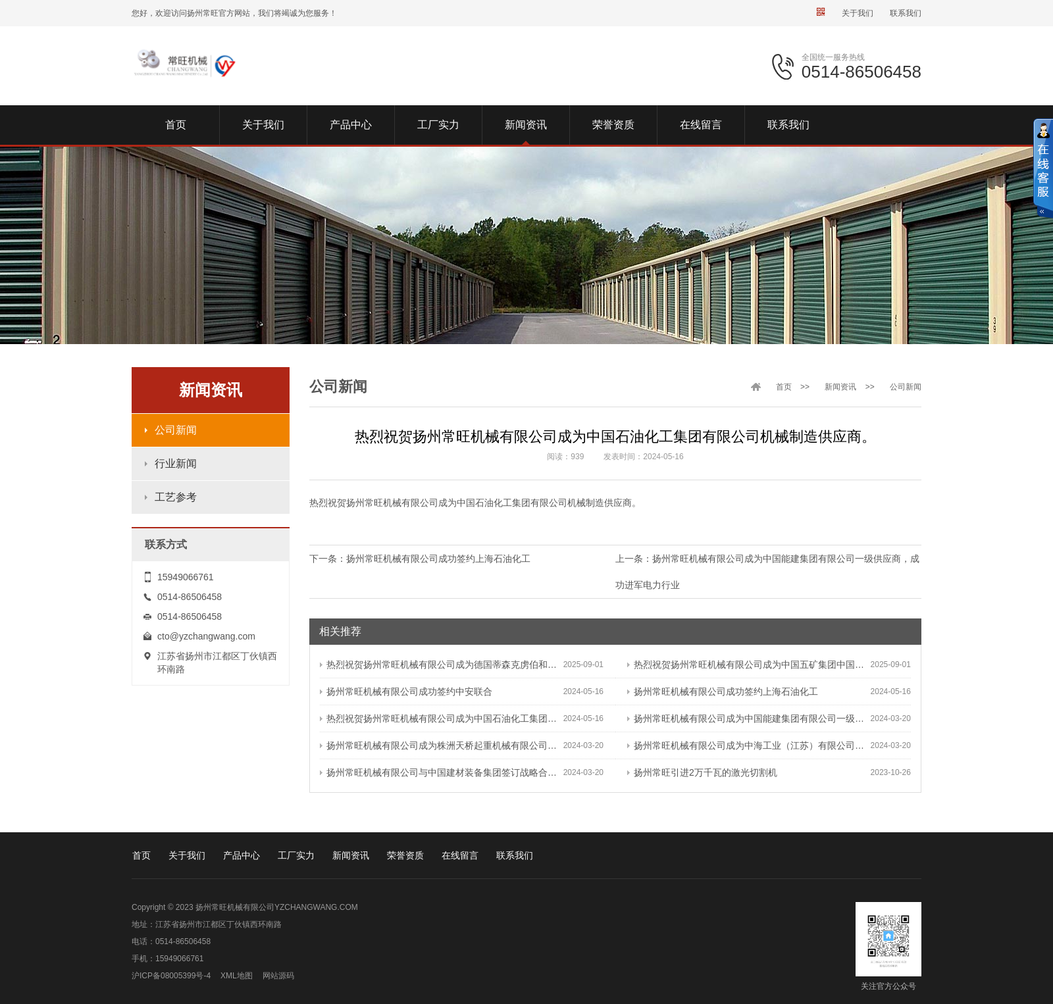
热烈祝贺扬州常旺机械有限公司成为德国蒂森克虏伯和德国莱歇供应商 (441, 664)
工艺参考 (176, 497)
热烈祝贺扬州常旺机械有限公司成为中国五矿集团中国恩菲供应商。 (749, 664)
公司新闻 (176, 430)
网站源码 (278, 975)
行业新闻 (176, 463)
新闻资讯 (840, 386)
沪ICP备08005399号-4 (171, 975)
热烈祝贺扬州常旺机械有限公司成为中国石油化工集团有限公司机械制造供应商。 (441, 718)
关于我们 (857, 13)
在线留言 (460, 855)
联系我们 (905, 13)
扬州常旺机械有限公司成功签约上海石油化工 (438, 558)
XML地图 (236, 975)
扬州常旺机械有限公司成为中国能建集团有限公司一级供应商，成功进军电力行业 (749, 718)
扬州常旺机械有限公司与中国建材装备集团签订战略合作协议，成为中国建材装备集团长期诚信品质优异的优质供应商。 (441, 772)
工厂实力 (296, 855)
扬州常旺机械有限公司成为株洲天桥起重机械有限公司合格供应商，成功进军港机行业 (441, 745)
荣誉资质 (405, 855)
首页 (784, 386)
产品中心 (241, 855)
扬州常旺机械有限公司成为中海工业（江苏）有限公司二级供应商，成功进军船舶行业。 (749, 745)
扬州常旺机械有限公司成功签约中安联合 (406, 691)
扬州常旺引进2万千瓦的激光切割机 (702, 772)
